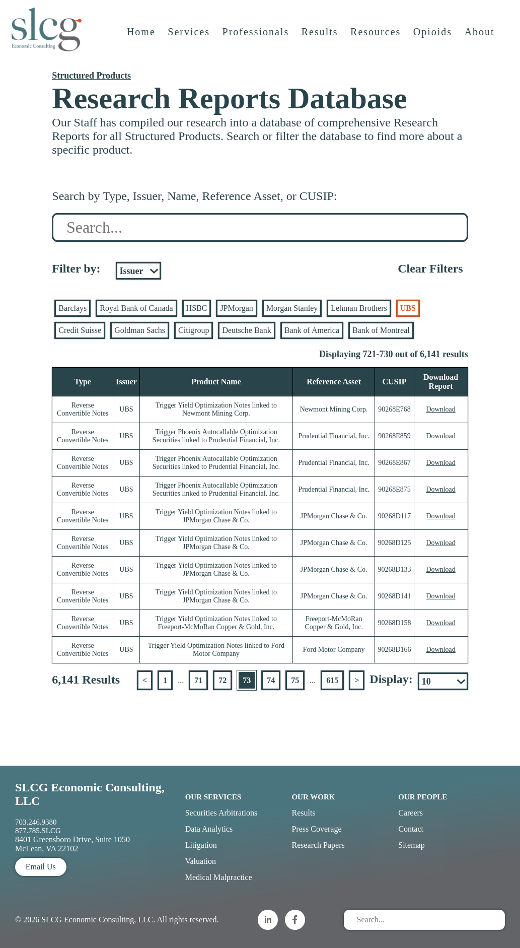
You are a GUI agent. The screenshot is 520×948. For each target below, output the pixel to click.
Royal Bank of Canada (136, 308)
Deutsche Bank (246, 330)
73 (247, 680)
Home (142, 38)
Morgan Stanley (292, 308)
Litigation (201, 845)
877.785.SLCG (38, 831)
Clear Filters (430, 268)
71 (198, 680)
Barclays (72, 308)
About (481, 38)
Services (190, 38)
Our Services (213, 797)
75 (295, 680)
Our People (422, 797)
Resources (376, 38)
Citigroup (193, 330)
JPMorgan (236, 308)
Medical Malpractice (218, 877)
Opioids (433, 38)
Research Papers (317, 845)
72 (222, 680)
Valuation (200, 861)
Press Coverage (316, 829)
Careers (410, 812)
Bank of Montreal (381, 330)
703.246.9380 (36, 822)
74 (271, 680)
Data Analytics (209, 829)
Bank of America (311, 330)
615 (332, 680)
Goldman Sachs (139, 330)
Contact (410, 829)
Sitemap (411, 845)
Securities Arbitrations (221, 812)
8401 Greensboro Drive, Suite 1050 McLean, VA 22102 (72, 844)
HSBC (196, 308)
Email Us (41, 866)
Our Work (313, 797)
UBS (408, 308)
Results (321, 38)
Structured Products (91, 76)
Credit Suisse (79, 330)
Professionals (257, 38)
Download (440, 409)
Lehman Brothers (359, 308)
